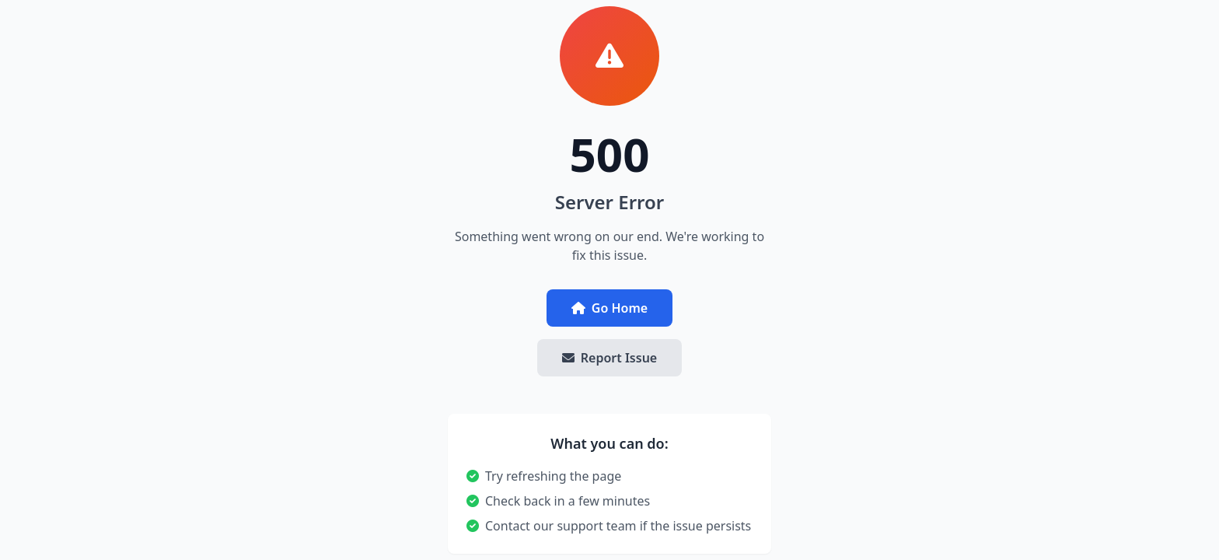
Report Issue (609, 357)
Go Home (609, 308)
